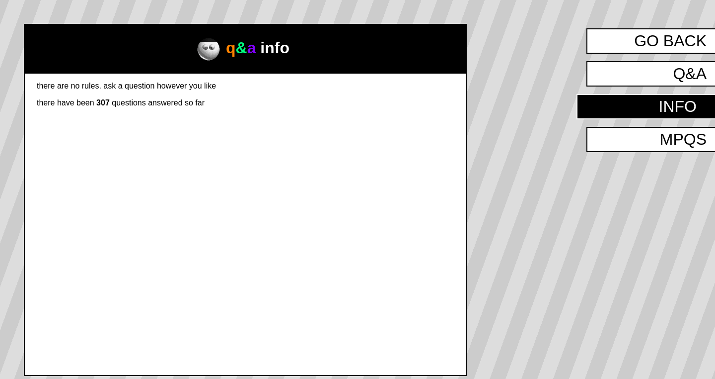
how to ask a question (402, 110)
